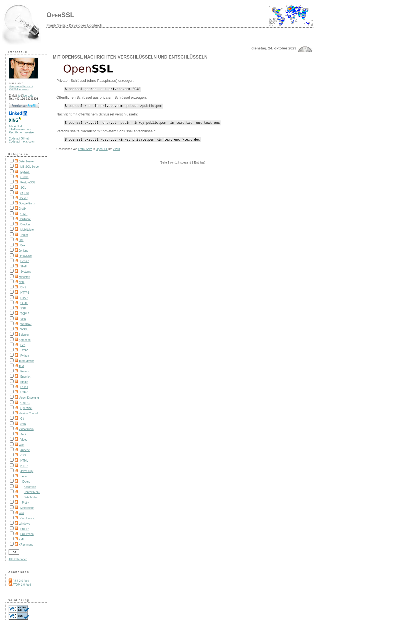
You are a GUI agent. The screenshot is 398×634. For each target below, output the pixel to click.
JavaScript (26, 471)
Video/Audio (26, 429)
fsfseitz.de (25, 95)
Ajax (24, 476)
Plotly (25, 502)
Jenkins (23, 250)
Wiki (21, 513)
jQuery (26, 481)
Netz (22, 282)
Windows (24, 523)
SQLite (24, 192)
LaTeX (24, 387)
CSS (23, 455)
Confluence (27, 518)
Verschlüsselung (29, 397)
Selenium (24, 334)
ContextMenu (32, 492)
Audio (24, 434)
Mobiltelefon (27, 229)
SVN (23, 423)
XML (22, 539)
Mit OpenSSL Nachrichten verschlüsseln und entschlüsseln (130, 57)
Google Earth (27, 203)
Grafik (22, 208)
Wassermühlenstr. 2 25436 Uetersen (21, 88)
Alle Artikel (15, 126)
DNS (23, 287)
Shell (23, 266)
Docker (23, 198)
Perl (22, 345)
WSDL (24, 329)
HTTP (24, 465)
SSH (23, 308)
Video (23, 439)
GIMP (24, 213)
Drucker (25, 224)
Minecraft (24, 276)
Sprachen (25, 339)
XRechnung (26, 544)
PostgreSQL (27, 182)
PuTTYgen (27, 534)
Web (21, 444)
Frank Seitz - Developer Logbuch (74, 25)
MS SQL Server (30, 166)
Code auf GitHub (19, 138)
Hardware (25, 219)
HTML (24, 460)
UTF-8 (24, 392)
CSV (25, 350)
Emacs (24, 371)
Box (22, 245)
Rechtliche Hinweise (21, 132)
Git (22, 418)
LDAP (24, 297)
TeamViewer (26, 360)
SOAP (24, 303)
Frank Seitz (85, 152)
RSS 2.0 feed (21, 580)
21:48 (116, 152)
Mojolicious (27, 507)
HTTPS (25, 292)
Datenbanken (27, 161)
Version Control (28, 413)
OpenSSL (60, 15)
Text (21, 366)
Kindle (24, 381)
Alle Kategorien (18, 559)
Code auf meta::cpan (22, 141)
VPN (23, 318)
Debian (24, 261)
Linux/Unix (25, 255)
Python (24, 355)
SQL (23, 187)
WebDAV (26, 324)
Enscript (25, 376)
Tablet (24, 234)
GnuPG (25, 402)
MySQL (25, 171)
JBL (21, 240)
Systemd (25, 271)
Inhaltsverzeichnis (20, 129)
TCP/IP (24, 313)
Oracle (24, 177)
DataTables (31, 497)
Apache (25, 450)
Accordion (30, 486)
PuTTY (24, 528)
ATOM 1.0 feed (21, 584)
